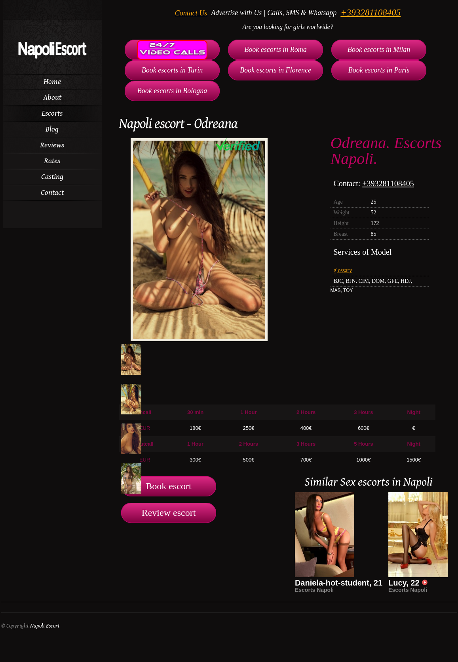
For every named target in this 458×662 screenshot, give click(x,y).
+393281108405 (370, 12)
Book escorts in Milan (379, 49)
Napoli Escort (45, 625)
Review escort (169, 512)
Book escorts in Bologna (172, 91)
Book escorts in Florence (275, 70)
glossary (343, 270)
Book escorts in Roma (275, 49)
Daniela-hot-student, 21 (338, 582)
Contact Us (191, 13)
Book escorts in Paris (379, 70)
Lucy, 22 (408, 582)
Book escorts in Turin (172, 70)
